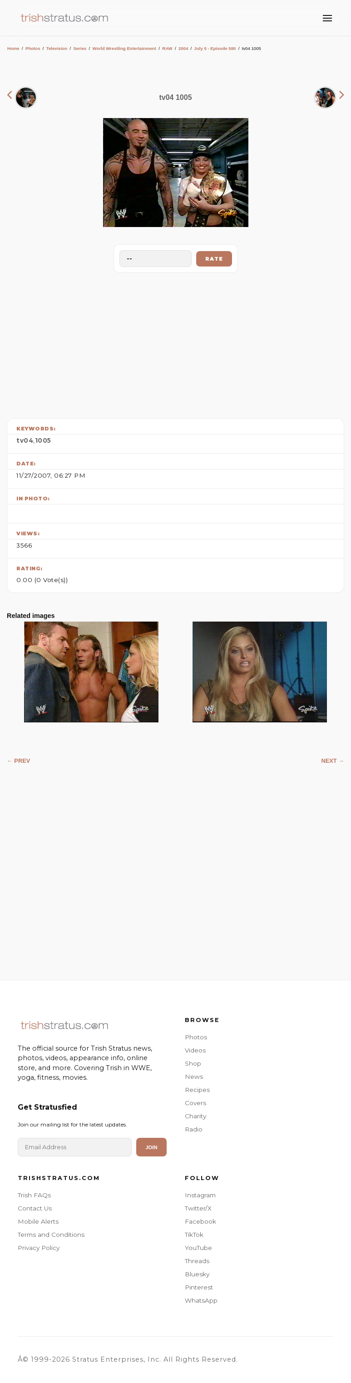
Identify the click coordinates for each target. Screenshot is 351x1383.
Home (13, 48)
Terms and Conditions (51, 1234)
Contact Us (35, 1208)
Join (151, 1147)
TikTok (194, 1234)
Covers (195, 1102)
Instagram (200, 1195)
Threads (197, 1260)
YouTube (198, 1247)
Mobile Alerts (38, 1221)
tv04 (24, 440)
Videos (195, 1050)
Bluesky (197, 1274)
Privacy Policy (38, 1247)
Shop (193, 1063)
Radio (194, 1129)
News (194, 1076)
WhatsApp (201, 1300)
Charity (195, 1116)
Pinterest (199, 1287)
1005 (43, 440)
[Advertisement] (176, 343)
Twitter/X (198, 1208)
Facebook (200, 1221)
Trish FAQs (34, 1195)
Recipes (197, 1089)
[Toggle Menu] (327, 18)
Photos (32, 48)
